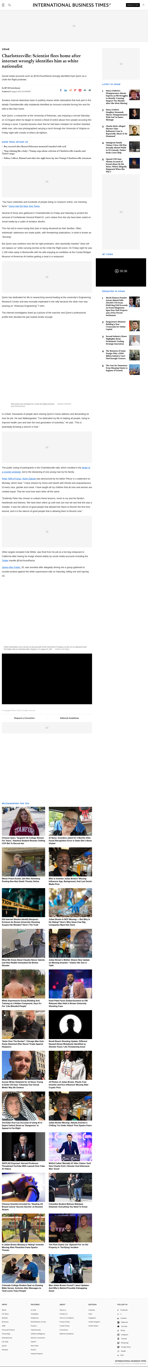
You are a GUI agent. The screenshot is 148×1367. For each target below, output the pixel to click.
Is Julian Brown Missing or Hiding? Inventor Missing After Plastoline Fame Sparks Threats (23, 1247)
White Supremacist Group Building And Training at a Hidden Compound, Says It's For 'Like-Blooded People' (21, 1003)
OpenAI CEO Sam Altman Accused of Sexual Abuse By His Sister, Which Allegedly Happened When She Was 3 (116, 165)
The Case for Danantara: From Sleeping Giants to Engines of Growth (117, 368)
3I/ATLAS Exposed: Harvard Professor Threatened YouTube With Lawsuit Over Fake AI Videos (23, 1166)
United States (93, 1326)
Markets (5, 1318)
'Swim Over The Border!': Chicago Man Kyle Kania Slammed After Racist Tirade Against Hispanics (23, 1044)
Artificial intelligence (38, 1334)
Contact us (63, 1314)
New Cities (34, 1346)
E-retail (33, 1310)
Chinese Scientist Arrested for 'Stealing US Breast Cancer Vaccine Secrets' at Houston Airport (22, 1207)
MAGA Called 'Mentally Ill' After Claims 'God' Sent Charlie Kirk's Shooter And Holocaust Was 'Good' (70, 1166)
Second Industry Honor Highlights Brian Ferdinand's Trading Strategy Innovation (116, 340)
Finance (33, 1326)
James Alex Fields (11, 567)
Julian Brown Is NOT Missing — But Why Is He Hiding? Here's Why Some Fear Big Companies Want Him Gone (69, 922)
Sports (4, 1346)
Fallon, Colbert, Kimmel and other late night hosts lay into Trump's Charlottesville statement (47, 158)
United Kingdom (94, 1322)
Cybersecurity (36, 1330)
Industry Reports (37, 1354)
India (90, 1314)
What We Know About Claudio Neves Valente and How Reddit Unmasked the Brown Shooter (23, 963)
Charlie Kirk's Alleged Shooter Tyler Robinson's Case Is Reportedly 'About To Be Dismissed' (116, 131)
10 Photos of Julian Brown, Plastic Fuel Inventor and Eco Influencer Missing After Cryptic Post (69, 1085)
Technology (6, 1334)
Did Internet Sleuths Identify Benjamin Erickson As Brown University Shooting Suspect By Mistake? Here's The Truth (21, 922)
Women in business (38, 1338)
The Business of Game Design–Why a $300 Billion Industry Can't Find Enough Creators (116, 355)
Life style (5, 1342)
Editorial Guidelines (69, 718)
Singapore (92, 1318)
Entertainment (7, 1338)
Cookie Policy (65, 1326)
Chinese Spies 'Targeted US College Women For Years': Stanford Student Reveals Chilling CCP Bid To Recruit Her (23, 841)
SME (3, 1326)
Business (5, 1322)
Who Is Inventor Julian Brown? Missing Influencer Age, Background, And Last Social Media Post (70, 881)
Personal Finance (8, 1330)
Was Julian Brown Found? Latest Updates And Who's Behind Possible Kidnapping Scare (69, 1288)
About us (63, 1310)
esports (33, 1342)
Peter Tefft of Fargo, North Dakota (19, 478)
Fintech (33, 1350)
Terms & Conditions (67, 1318)
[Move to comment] (90, 90)
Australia (91, 1310)
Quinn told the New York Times (24, 206)
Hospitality (34, 1314)
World (4, 1310)
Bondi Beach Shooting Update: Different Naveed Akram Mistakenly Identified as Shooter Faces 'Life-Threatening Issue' (68, 1044)
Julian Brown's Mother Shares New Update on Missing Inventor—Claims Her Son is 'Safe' (69, 963)
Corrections (64, 1330)
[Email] (85, 90)
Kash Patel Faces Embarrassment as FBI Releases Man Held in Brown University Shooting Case (68, 1003)
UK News (5, 1314)
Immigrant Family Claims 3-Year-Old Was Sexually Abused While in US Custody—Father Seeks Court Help (116, 147)
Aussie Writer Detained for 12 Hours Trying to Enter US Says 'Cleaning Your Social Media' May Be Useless (22, 1085)
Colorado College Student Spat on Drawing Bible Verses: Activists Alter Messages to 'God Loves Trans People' (22, 1288)
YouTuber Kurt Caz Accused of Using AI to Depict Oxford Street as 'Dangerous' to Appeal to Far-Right (22, 1125)
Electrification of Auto (38, 1322)
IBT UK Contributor (12, 88)
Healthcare (35, 1318)
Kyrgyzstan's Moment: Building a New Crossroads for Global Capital (116, 325)
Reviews (5, 1350)
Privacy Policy (65, 1322)
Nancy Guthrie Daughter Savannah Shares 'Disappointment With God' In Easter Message (116, 114)
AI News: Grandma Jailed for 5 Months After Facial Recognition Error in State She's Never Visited (70, 841)
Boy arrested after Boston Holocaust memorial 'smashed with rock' (35, 147)
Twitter (5, 560)
